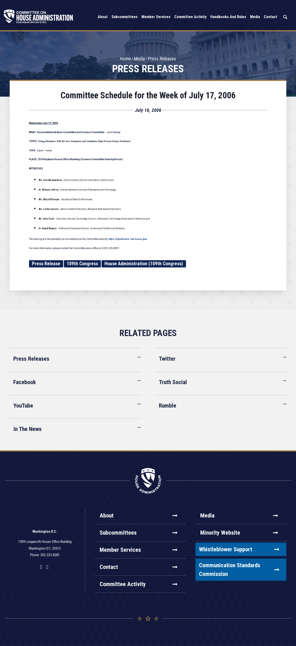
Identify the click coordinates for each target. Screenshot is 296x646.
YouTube (23, 405)
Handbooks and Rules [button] (228, 16)
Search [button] (285, 17)
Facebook (24, 382)
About (138, 515)
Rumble (167, 405)
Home (125, 59)
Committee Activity (138, 584)
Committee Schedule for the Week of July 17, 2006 (148, 95)
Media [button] (255, 16)
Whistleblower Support (239, 549)
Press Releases (162, 59)
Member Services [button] (155, 16)
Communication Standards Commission (239, 569)
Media (139, 59)
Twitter (167, 358)
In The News (27, 429)
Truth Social (173, 382)
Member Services (138, 549)
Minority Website (239, 532)
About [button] (103, 16)
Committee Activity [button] (190, 16)
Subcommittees (138, 532)
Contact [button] (270, 16)
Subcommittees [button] (124, 16)
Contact (138, 567)
